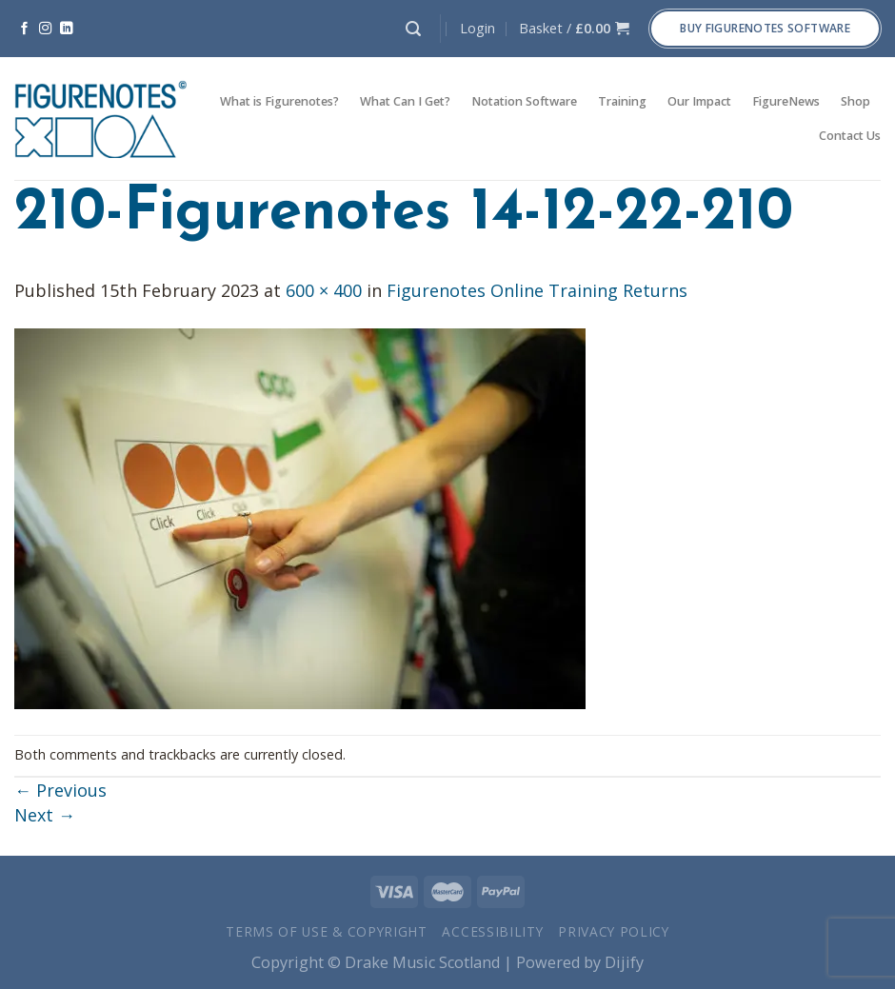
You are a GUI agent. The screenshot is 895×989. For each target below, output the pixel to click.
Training (622, 101)
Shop (855, 101)
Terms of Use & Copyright (327, 931)
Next (44, 814)
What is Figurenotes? (279, 101)
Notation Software (524, 101)
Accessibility (492, 931)
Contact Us (850, 136)
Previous (60, 790)
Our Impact (699, 101)
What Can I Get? (405, 101)
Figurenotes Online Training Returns (537, 290)
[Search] (413, 29)
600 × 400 (324, 290)
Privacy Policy (613, 931)
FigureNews (786, 101)
